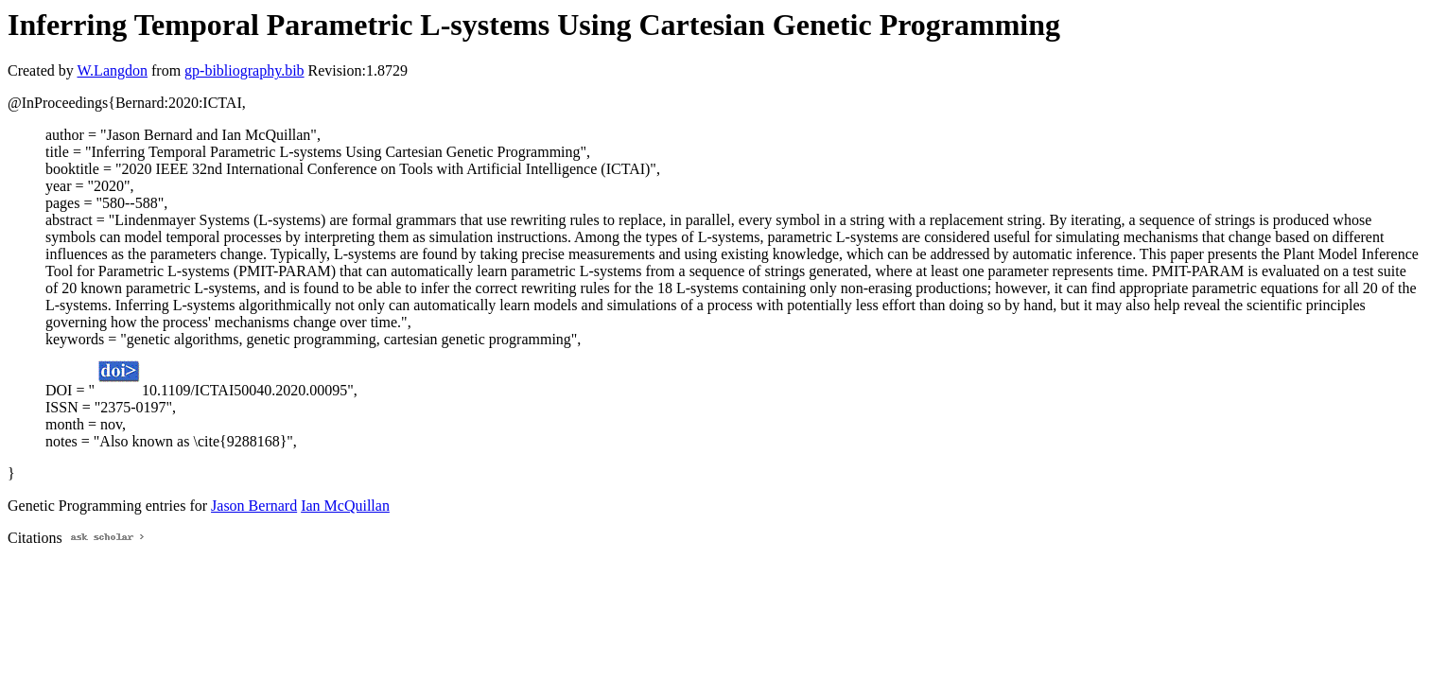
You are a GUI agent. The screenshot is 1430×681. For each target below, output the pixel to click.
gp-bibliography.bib (244, 70)
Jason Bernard (254, 506)
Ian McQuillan (345, 506)
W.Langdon (112, 70)
